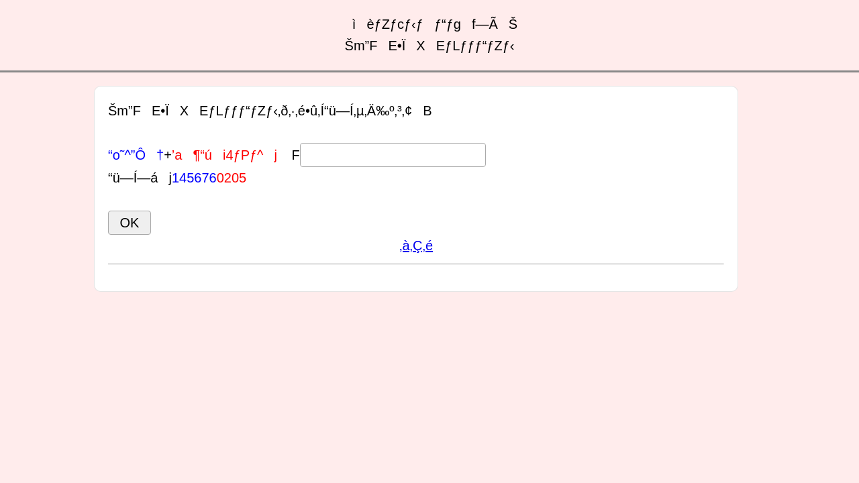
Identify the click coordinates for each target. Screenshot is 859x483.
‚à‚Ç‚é (416, 245)
